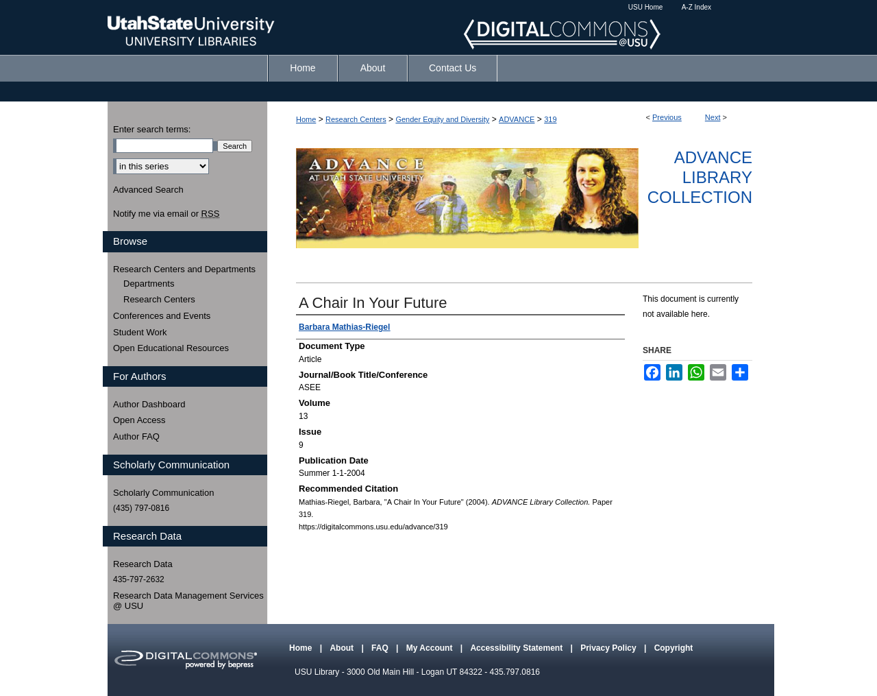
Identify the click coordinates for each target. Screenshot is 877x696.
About (343, 648)
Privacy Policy (609, 648)
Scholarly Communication (163, 493)
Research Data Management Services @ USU (188, 601)
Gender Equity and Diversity (442, 119)
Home (306, 119)
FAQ (381, 648)
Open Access (139, 420)
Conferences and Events (161, 316)
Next (713, 117)
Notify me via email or (166, 213)
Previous (667, 117)
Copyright (673, 648)
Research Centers (355, 119)
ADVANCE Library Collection (699, 177)
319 (550, 119)
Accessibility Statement (517, 648)
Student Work (140, 332)
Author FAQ (136, 436)
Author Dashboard (149, 404)
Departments (148, 283)
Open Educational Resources (171, 348)
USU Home (645, 7)
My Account (430, 648)
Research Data (143, 564)
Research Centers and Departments (184, 269)
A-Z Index (696, 7)
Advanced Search (148, 189)
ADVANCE (516, 119)
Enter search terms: (151, 129)
